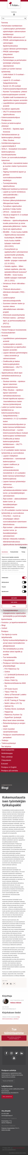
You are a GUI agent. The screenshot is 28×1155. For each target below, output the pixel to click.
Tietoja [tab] (23, 551)
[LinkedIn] (10, 983)
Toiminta (4, 23)
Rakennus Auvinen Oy (13, 715)
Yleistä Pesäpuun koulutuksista (13, 330)
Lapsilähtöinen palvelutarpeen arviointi (15, 104)
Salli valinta (14, 602)
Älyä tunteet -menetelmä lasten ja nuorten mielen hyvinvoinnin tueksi (15, 166)
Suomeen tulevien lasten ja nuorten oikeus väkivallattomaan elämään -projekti (14, 307)
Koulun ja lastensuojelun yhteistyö (11, 124)
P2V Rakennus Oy (11, 669)
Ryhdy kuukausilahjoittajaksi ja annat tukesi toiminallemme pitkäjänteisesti (15, 643)
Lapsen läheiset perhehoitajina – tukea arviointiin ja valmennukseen (15, 355)
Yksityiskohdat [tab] (14, 551)
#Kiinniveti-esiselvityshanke (14, 315)
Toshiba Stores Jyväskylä (14, 709)
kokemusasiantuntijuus (7, 1018)
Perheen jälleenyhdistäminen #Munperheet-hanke (14, 201)
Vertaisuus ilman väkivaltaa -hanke (14, 284)
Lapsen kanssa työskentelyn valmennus (14, 482)
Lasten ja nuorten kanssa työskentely (11, 70)
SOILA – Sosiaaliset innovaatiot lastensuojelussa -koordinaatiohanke (14, 152)
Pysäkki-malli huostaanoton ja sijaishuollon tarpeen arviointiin (15, 98)
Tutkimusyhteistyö (8, 743)
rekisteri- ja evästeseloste (19, 1147)
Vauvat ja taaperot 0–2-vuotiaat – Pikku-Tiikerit (15, 216)
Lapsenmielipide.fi (8, 146)
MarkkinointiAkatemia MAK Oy (15, 684)
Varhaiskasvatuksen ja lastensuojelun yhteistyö (11, 136)
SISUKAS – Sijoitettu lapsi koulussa (13, 130)
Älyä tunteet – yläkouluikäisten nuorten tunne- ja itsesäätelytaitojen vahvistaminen (15, 531)
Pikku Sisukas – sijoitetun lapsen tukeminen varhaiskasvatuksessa (13, 393)
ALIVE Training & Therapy (14, 700)
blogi (18, 1017)
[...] (14, 983)
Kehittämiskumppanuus (10, 143)
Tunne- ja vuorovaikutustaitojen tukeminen (13, 158)
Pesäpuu (14, 4)
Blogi (3, 625)
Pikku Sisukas (8, 140)
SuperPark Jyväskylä (12, 717)
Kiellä (13, 606)
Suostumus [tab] (5, 551)
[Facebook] (3, 983)
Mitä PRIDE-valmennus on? (14, 37)
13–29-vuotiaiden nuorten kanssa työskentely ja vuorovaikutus (14, 511)
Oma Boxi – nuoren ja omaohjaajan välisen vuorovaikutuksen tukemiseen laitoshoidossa (15, 520)
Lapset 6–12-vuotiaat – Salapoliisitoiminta (12, 81)
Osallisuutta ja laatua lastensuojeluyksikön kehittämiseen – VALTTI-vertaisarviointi (12, 365)
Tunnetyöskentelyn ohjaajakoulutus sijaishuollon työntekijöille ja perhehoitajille (14, 613)
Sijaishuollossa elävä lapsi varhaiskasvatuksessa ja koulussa (11, 376)
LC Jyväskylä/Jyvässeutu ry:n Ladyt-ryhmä (16, 676)
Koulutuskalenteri (8, 333)
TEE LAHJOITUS (7, 1096)
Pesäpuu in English (9, 767)
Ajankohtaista (6, 619)
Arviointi (4, 336)
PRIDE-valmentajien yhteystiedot (11, 53)
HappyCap (8, 712)
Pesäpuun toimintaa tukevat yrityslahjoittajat (14, 664)
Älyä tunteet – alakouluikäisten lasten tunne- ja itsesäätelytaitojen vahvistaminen (15, 503)
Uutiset (4, 628)
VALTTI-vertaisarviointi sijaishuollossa (12, 113)
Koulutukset (6, 327)
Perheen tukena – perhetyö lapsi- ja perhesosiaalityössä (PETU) (14, 321)
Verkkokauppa (7, 753)
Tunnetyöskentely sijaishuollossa (10, 184)
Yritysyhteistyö (9, 660)
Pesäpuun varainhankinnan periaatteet (14, 736)
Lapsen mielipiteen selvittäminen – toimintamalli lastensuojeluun (14, 459)
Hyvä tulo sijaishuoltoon (12, 229)
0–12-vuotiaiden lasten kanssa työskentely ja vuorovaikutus (13, 451)
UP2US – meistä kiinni (12, 212)
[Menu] (14, 13)
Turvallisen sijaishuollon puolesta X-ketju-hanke (12, 207)
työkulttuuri (16, 1018)
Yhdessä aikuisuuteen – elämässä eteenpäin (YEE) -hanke (14, 292)
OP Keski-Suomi (11, 689)
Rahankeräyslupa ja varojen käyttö (14, 724)
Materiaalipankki (7, 750)
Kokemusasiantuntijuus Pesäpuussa (10, 118)
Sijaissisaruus (8, 57)
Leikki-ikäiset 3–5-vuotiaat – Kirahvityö (14, 75)
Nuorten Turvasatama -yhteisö (15, 92)
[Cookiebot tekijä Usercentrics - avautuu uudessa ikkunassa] (20, 548)
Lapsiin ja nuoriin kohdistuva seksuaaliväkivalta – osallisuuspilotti (14, 195)
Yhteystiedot (6, 760)
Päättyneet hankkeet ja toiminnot (14, 189)
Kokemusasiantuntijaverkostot (15, 89)
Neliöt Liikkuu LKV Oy (13, 703)
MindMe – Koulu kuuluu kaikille (15, 232)
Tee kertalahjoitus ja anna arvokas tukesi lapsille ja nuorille (13, 651)
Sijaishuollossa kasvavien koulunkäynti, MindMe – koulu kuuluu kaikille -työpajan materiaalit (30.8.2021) (14, 240)
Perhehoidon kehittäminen (11, 26)
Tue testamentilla (10, 657)
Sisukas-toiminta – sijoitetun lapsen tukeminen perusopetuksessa (14, 384)
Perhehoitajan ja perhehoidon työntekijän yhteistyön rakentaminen (14, 63)
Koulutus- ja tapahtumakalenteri (14, 622)
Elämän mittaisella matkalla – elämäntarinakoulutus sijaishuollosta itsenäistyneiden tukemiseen (15, 543)
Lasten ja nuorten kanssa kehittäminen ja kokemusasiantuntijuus (11, 410)
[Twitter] (7, 983)
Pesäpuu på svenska (9, 771)
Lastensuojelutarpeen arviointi (13, 95)
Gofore (7, 672)
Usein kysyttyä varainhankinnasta (10, 730)
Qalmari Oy (9, 706)
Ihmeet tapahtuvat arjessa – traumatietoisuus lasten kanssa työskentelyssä (14, 401)
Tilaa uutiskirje (7, 757)
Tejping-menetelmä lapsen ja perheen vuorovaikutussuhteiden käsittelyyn (14, 176)
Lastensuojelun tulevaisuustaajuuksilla (12, 299)
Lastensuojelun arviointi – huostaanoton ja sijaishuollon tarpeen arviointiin (14, 347)
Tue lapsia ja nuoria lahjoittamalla (9, 635)
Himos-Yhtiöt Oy (11, 680)
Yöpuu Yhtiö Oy (10, 692)
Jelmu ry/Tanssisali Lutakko (15, 695)
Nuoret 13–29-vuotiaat (12, 86)
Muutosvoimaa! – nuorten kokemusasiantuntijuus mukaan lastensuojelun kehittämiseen (15, 433)
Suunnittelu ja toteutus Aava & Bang (17, 1153)
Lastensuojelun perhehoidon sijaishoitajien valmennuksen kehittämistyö (14, 31)
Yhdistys (4, 740)
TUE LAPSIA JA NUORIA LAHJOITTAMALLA (14, 1038)
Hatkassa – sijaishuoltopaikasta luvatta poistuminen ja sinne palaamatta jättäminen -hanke (15, 223)
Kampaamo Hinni (11, 697)
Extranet (4, 764)
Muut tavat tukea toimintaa (13, 720)
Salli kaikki (14, 598)
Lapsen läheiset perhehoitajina (15, 49)
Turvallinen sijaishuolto (10, 109)
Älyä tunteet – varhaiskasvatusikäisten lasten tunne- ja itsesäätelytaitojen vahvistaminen (15, 491)
